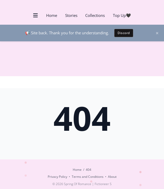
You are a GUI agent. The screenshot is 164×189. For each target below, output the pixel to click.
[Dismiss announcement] (159, 33)
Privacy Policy (57, 176)
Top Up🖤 (122, 15)
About (112, 176)
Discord (124, 33)
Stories (71, 15)
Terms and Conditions (88, 176)
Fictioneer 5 (103, 184)
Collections (95, 15)
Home (51, 15)
